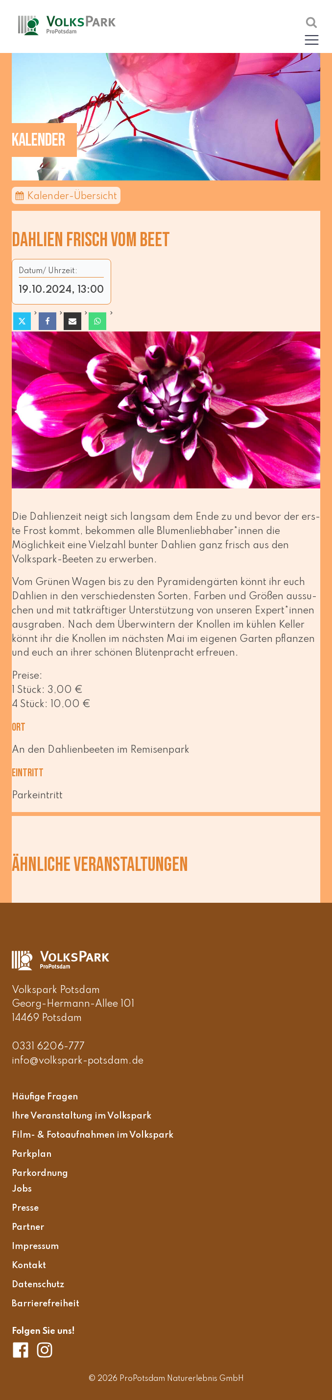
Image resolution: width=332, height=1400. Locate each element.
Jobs (22, 1189)
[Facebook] (47, 321)
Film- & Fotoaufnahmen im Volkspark (92, 1135)
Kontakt (29, 1265)
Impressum (35, 1246)
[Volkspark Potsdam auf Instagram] (44, 1350)
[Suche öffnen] (311, 22)
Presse (25, 1208)
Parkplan (31, 1154)
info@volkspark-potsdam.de (77, 1061)
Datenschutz (38, 1284)
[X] (22, 321)
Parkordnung (40, 1173)
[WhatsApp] (97, 321)
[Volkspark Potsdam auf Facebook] (24, 1350)
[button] (311, 39)
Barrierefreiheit (45, 1303)
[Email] (72, 321)
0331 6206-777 (48, 1047)
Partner (28, 1227)
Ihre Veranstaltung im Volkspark (81, 1116)
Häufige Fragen (45, 1097)
